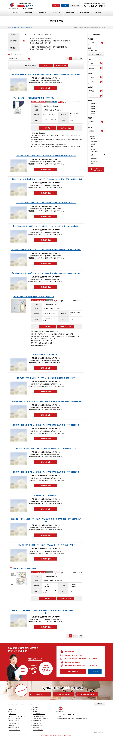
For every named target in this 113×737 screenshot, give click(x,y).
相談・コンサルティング (38, 716)
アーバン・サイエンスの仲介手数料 (41, 718)
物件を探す (35, 707)
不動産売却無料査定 (37, 725)
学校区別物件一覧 (37, 723)
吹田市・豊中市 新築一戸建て (14, 27)
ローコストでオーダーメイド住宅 (17, 716)
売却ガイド (35, 711)
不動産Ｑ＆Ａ (12, 714)
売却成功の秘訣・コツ (14, 721)
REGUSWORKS (102, 732)
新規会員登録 (12, 709)
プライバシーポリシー (14, 730)
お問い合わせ (36, 727)
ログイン (35, 709)
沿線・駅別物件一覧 (14, 723)
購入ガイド (12, 711)
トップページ (12, 707)
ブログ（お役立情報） (38, 730)
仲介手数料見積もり (14, 727)
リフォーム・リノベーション (16, 718)
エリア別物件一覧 (37, 721)
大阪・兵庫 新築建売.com (39, 714)
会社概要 (11, 725)
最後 (81, 58)
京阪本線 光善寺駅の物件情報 (26, 27)
